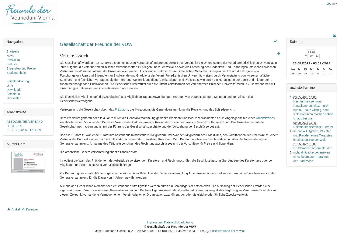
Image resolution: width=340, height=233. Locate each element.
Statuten (12, 64)
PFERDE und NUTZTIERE (24, 130)
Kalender (29, 209)
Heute (311, 51)
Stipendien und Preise (21, 68)
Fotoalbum (14, 94)
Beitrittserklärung (18, 81)
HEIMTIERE (15, 126)
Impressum (154, 222)
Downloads (14, 89)
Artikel (13, 209)
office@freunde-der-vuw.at (227, 231)
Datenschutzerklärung (178, 222)
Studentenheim (17, 72)
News (10, 55)
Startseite (13, 51)
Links (10, 85)
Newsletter (14, 98)
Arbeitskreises (265, 118)
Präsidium (121, 109)
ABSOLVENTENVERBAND (25, 121)
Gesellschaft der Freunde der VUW (96, 44)
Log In (331, 3)
